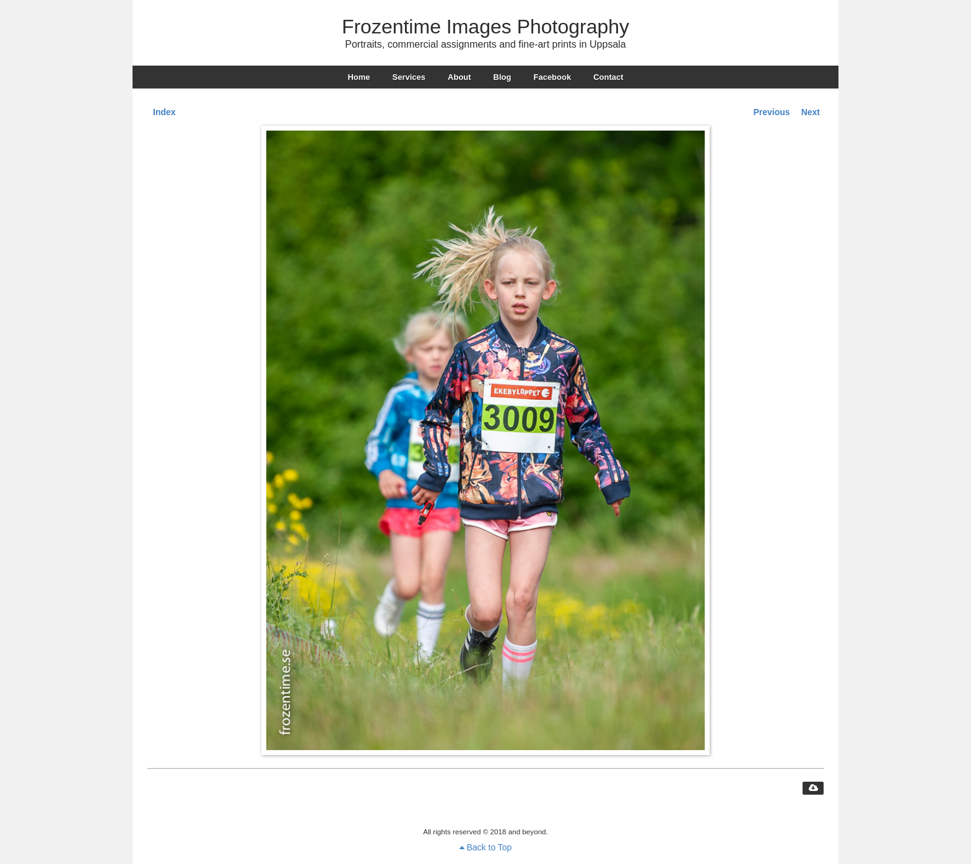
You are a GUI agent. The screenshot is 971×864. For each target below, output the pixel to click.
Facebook (552, 77)
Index (164, 112)
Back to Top (485, 847)
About (459, 77)
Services (409, 77)
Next (810, 112)
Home (358, 77)
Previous (772, 112)
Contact (608, 77)
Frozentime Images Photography (485, 26)
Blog (503, 77)
